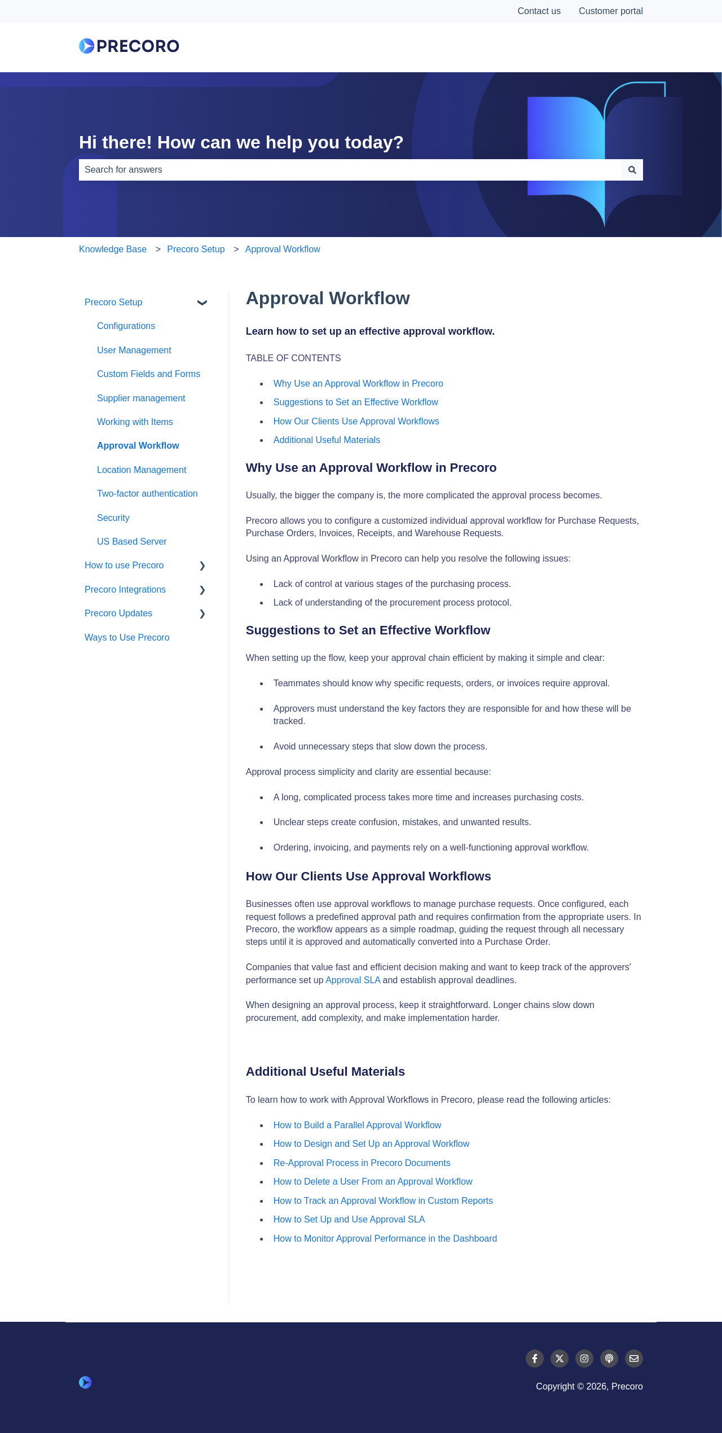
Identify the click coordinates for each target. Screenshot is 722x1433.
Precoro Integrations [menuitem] (125, 589)
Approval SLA (352, 980)
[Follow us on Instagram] (584, 1358)
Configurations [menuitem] (126, 326)
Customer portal (611, 11)
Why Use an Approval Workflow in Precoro (358, 383)
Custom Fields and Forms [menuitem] (148, 374)
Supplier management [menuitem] (141, 398)
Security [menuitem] (113, 518)
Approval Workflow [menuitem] (138, 445)
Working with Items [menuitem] (135, 422)
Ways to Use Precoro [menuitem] (127, 637)
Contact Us (601, 47)
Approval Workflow (282, 249)
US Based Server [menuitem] (132, 541)
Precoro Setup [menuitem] (113, 302)
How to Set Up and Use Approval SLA (349, 1219)
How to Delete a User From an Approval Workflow (373, 1181)
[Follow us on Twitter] (560, 1358)
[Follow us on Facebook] (535, 1358)
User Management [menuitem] (134, 350)
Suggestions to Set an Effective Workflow (356, 402)
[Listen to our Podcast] (609, 1358)
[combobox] (350, 170)
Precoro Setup (195, 249)
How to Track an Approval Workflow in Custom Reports (383, 1201)
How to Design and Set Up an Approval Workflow (371, 1144)
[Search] (632, 170)
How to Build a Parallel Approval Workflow (358, 1125)
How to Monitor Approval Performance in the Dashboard (386, 1238)
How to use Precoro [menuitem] (124, 565)
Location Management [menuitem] (141, 470)
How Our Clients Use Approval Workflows (356, 421)
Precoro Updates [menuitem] (118, 613)
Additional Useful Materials (327, 440)
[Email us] (634, 1358)
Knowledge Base (113, 249)
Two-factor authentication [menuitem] (147, 493)
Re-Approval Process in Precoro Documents (362, 1163)
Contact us (539, 11)
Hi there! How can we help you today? (241, 142)
